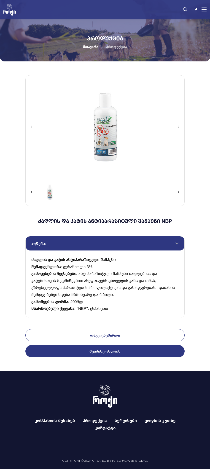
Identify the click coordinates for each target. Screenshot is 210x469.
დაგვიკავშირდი (105, 335)
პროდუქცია (95, 420)
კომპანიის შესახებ (55, 420)
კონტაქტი (105, 427)
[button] (31, 126)
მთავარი (90, 47)
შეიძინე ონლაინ (105, 351)
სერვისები (126, 420)
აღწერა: (38, 243)
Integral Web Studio (129, 460)
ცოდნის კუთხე (160, 420)
